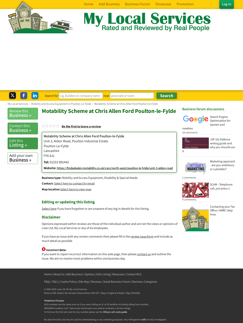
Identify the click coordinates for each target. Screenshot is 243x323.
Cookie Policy (68, 281)
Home (47, 274)
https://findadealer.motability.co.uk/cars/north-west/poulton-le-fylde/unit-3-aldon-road (115, 168)
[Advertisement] (121, 61)
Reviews (96, 281)
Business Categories (144, 281)
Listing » (23, 143)
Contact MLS (133, 274)
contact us (144, 254)
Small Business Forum (116, 281)
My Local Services (78, 289)
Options (89, 274)
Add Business (74, 274)
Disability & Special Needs (121, 178)
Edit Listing (103, 274)
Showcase (118, 274)
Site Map (84, 281)
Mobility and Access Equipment (82, 178)
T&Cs (55, 281)
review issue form (142, 236)
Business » (23, 113)
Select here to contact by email (74, 183)
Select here (49, 208)
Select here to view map (75, 189)
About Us (58, 274)
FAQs (47, 281)
